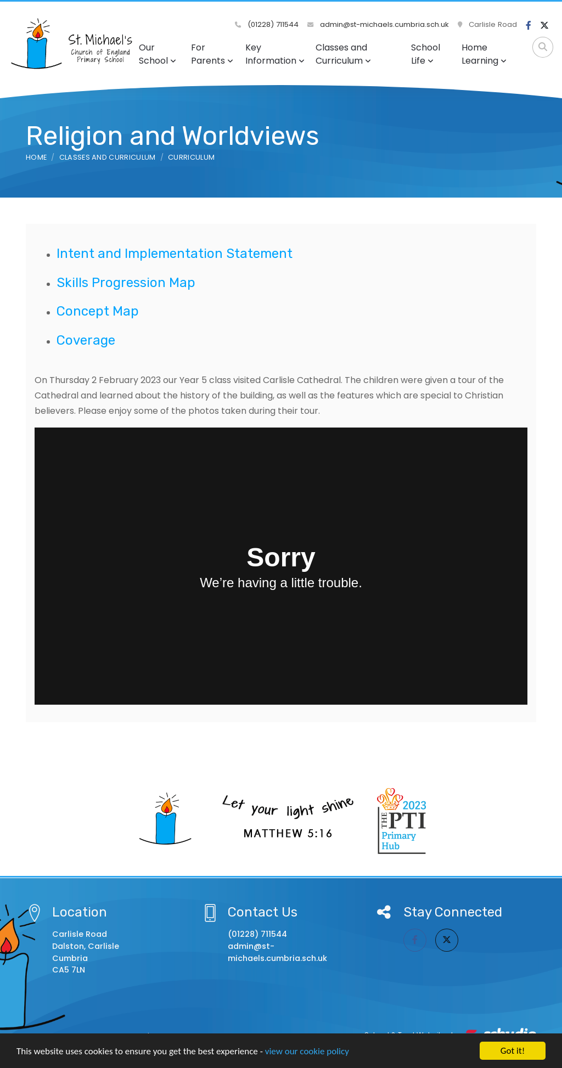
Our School (157, 54)
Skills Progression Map (126, 282)
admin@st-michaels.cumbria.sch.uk (378, 24)
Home (36, 157)
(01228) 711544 (267, 24)
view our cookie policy (307, 1052)
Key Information (275, 54)
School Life (425, 54)
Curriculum (191, 157)
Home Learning (484, 54)
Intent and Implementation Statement (175, 253)
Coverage (86, 340)
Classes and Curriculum (343, 54)
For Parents (212, 54)
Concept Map (98, 311)
